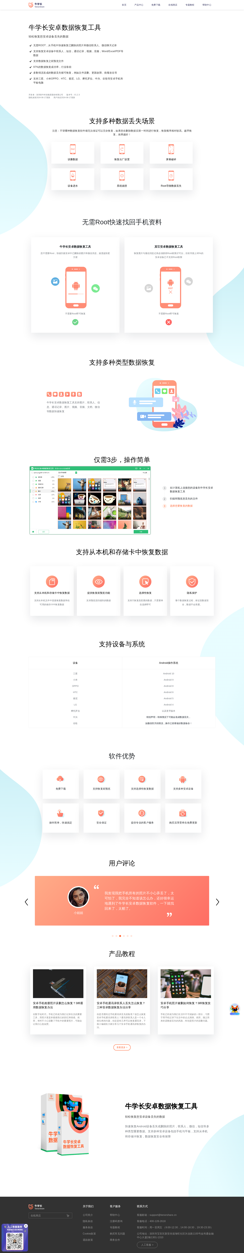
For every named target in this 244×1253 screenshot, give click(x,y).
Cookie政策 (89, 1233)
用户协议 (57, 97)
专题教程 (189, 5)
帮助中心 (206, 5)
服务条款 (88, 1227)
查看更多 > (122, 1047)
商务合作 (115, 1240)
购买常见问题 (117, 1233)
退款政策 (88, 1240)
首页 (124, 5)
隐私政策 (32, 97)
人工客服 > (147, 1245)
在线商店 (172, 5)
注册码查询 (116, 1221)
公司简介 (88, 1215)
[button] (113, 936)
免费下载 (155, 5)
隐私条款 (88, 1221)
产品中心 (138, 5)
